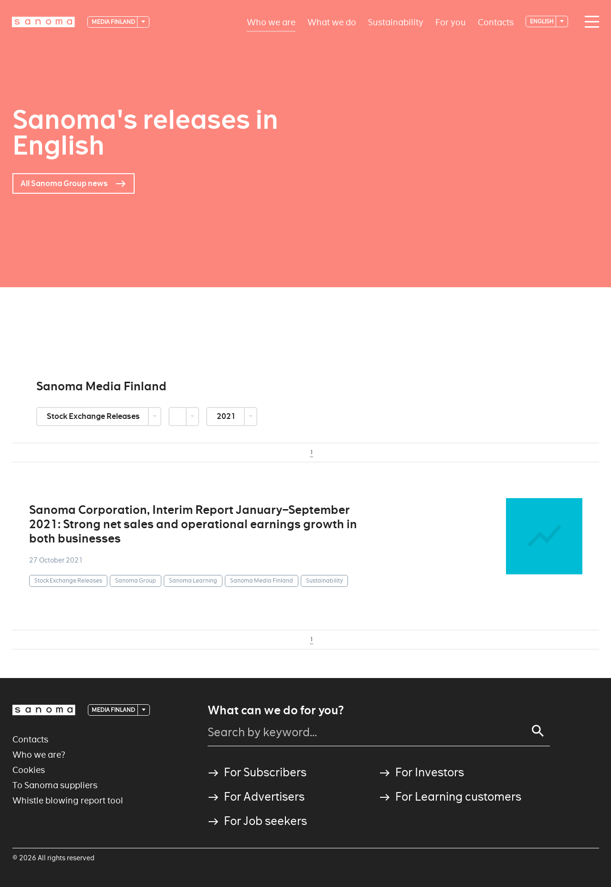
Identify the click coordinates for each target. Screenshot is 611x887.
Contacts (496, 21)
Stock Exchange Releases (94, 416)
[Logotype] (43, 22)
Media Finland (114, 21)
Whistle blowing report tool (67, 800)
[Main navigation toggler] (589, 21)
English (542, 21)
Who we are (271, 21)
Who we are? (38, 754)
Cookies (28, 769)
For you (450, 21)
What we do (331, 21)
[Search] (538, 731)
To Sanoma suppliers (54, 785)
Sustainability (395, 21)
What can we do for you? (276, 710)
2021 (227, 416)
